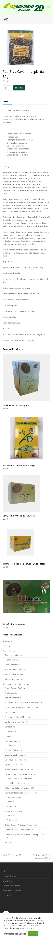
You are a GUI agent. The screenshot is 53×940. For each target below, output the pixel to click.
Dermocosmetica (12, 655)
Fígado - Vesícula (12, 764)
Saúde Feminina (12, 797)
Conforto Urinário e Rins (15, 722)
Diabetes (9, 736)
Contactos (7, 895)
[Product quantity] (5, 87)
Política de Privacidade (12, 890)
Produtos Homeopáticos (13, 679)
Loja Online (7, 881)
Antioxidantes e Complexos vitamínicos (21, 702)
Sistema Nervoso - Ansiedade (17, 829)
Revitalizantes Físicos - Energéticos (19, 793)
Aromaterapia (9, 641)
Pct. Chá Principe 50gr (13, 855)
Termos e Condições (11, 885)
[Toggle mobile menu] (48, 7)
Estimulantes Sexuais (14, 755)
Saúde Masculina (12, 811)
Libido (9, 801)
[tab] (7, 102)
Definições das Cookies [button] (15, 933)
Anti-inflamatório (12, 697)
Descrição (7, 101)
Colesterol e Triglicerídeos (16, 717)
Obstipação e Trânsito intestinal (18, 774)
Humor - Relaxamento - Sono (17, 769)
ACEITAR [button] (33, 933)
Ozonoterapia (11, 664)
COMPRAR (19, 88)
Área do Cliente (9, 876)
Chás (5, 646)
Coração (8, 727)
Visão (7, 842)
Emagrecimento (11, 741)
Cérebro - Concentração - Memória (19, 707)
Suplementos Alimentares (14, 684)
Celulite (10, 745)
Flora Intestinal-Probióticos (18, 778)
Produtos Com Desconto (13, 674)
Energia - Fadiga (11, 750)
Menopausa (12, 806)
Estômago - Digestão (13, 760)
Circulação (9, 712)
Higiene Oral (10, 660)
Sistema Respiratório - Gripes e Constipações (24, 834)
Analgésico (9, 693)
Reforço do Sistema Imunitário (18, 788)
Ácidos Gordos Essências (15, 688)
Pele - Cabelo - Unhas (14, 783)
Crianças (8, 731)
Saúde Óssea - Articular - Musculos (20, 825)
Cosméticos (8, 651)
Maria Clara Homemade (13, 669)
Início (5, 871)
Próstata (10, 820)
